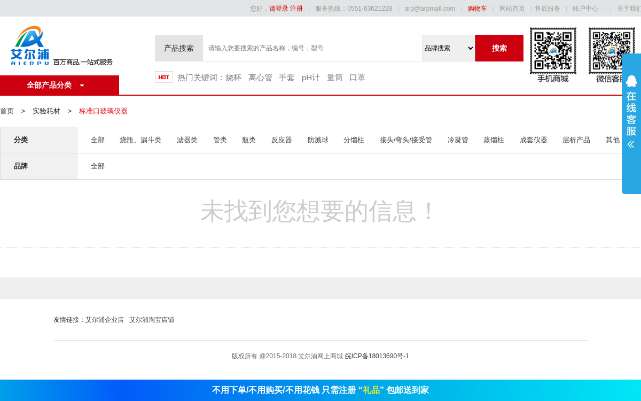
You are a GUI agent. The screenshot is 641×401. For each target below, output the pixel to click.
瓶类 (249, 140)
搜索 (499, 48)
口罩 (357, 77)
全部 (98, 140)
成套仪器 (534, 140)
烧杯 (233, 77)
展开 (631, 118)
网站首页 (512, 8)
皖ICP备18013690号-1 (377, 356)
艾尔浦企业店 (104, 319)
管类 (220, 140)
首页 (7, 111)
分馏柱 (353, 140)
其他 (613, 140)
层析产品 (576, 140)
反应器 (281, 140)
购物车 (477, 8)
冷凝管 (458, 140)
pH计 (311, 77)
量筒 (335, 77)
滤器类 (187, 140)
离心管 (260, 77)
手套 (287, 77)
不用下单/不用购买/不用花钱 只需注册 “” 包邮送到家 (320, 390)
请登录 (278, 8)
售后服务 (547, 8)
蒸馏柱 (493, 140)
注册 (296, 8)
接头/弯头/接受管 (406, 140)
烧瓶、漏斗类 (140, 140)
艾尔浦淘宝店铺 (151, 319)
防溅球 (318, 140)
